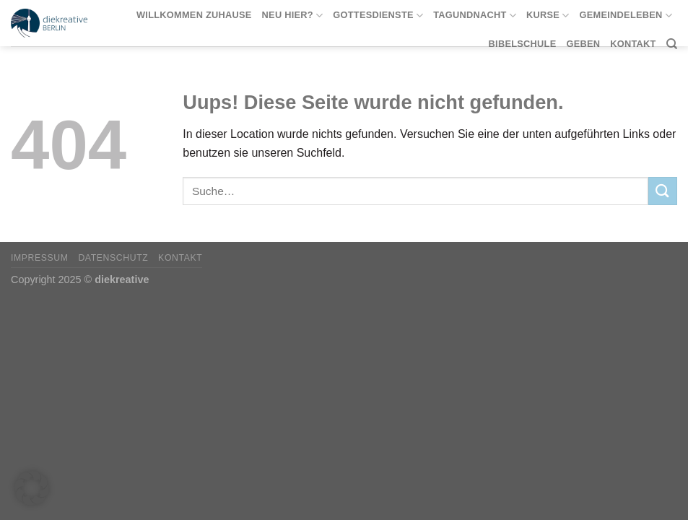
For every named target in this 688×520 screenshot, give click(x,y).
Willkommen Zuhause (194, 14)
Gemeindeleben (626, 15)
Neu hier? (292, 15)
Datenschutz (113, 258)
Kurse (548, 15)
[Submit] (662, 191)
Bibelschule (523, 43)
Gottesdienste (378, 15)
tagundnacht (474, 15)
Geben (583, 43)
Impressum (40, 258)
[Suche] (671, 44)
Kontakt (633, 43)
